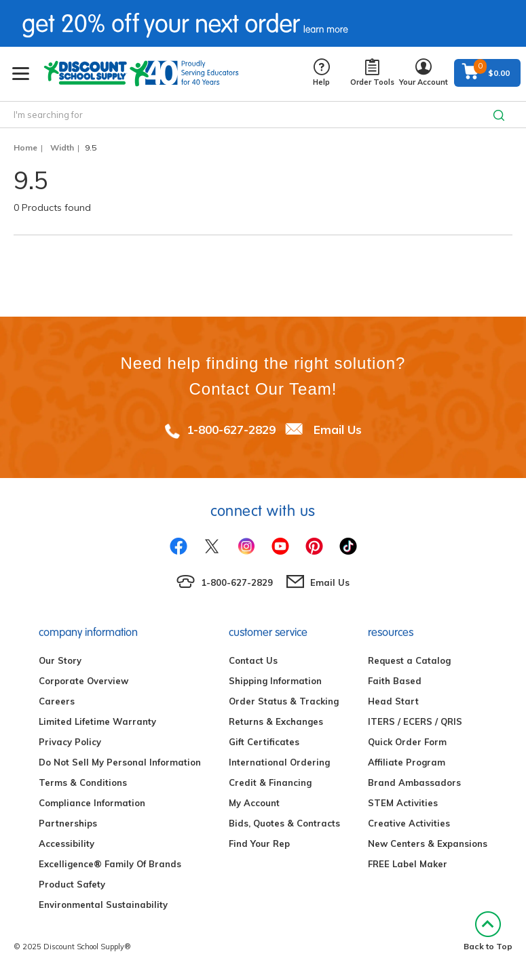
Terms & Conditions (83, 782)
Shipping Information (275, 680)
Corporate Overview (83, 680)
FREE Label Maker (407, 863)
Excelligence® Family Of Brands (110, 863)
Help (321, 73)
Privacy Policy (70, 741)
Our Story (60, 660)
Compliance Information (92, 802)
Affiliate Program (406, 762)
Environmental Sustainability (103, 904)
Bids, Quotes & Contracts (284, 823)
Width (62, 147)
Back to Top (488, 931)
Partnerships (68, 823)
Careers (57, 701)
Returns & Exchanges (276, 721)
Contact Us (253, 660)
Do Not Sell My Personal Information (120, 762)
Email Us (338, 429)
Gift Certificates (264, 741)
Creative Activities (409, 823)
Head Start (393, 701)
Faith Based (394, 680)
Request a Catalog (409, 660)
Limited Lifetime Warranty (97, 721)
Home (25, 147)
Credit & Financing (270, 782)
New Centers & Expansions (427, 843)
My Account (254, 802)
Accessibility (66, 843)
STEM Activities (403, 802)
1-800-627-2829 (231, 429)
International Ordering (279, 762)
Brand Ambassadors (414, 782)
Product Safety (72, 884)
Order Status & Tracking (284, 701)
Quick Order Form (407, 741)
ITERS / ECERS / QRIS (415, 721)
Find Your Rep (259, 843)
